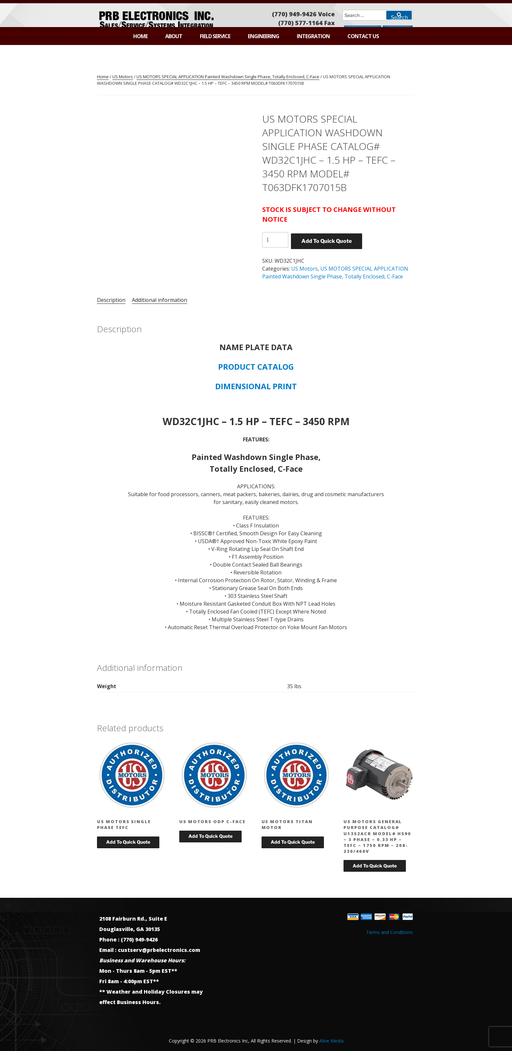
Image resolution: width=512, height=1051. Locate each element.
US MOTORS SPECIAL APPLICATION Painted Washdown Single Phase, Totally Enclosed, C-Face (227, 77)
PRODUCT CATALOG (256, 366)
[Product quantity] (275, 240)
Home (140, 36)
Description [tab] (111, 299)
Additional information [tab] (159, 299)
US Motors (122, 77)
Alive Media (331, 1041)
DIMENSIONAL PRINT (256, 386)
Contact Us (363, 36)
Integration (313, 36)
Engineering (263, 36)
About (173, 36)
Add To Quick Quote (326, 241)
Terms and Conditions (389, 932)
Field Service (215, 36)
